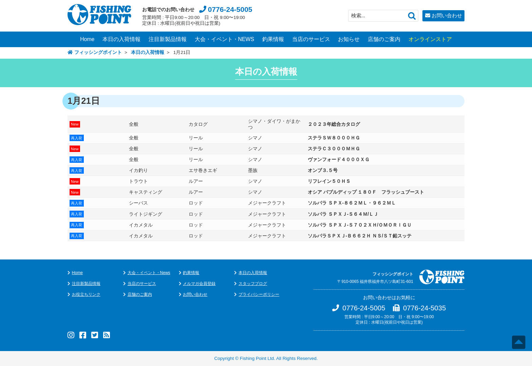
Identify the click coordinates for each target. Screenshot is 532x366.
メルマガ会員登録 (199, 283)
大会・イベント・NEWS (224, 39)
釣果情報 (273, 39)
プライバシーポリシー (259, 294)
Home (87, 39)
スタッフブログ (253, 283)
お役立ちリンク (86, 294)
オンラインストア (430, 39)
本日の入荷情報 (121, 39)
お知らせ (349, 39)
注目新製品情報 (168, 39)
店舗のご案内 (384, 39)
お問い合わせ (447, 15)
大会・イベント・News (149, 272)
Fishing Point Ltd (257, 358)
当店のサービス (311, 39)
